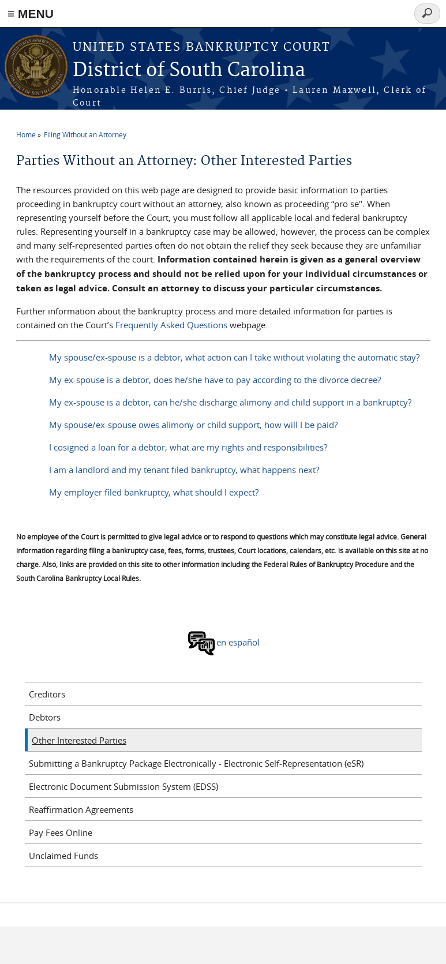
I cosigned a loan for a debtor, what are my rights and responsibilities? (188, 447)
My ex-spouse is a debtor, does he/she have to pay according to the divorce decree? (215, 379)
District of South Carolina (189, 70)
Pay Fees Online (60, 832)
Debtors (45, 717)
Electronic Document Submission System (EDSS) (123, 786)
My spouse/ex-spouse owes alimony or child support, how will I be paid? (193, 424)
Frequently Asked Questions (171, 325)
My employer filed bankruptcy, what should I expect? (153, 492)
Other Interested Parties (79, 740)
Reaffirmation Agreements (81, 809)
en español (223, 642)
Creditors (47, 694)
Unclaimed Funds (63, 855)
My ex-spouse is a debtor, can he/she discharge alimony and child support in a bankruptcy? (230, 402)
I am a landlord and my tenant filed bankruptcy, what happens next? (184, 469)
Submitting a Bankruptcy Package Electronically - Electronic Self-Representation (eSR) (196, 763)
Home (26, 134)
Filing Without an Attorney (85, 134)
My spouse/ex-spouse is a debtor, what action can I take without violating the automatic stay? (234, 357)
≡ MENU (31, 13)
